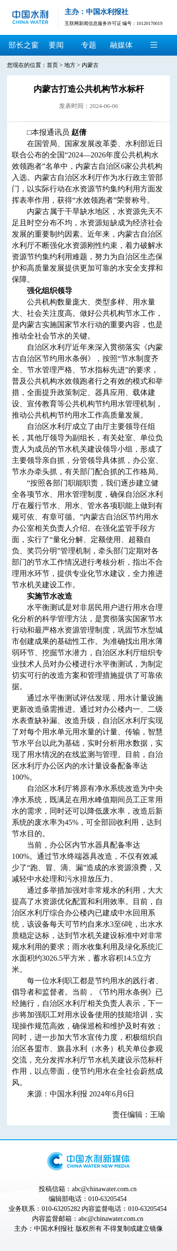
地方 (70, 65)
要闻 (56, 45)
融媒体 (121, 45)
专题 (88, 45)
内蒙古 (90, 65)
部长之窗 (23, 45)
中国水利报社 (54, 1228)
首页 (52, 65)
